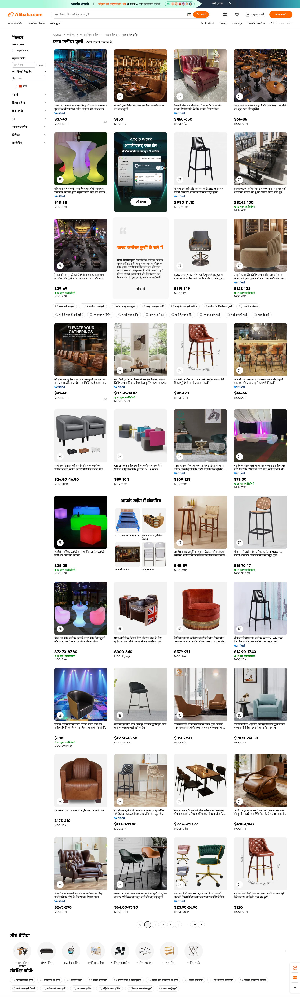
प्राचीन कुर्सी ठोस (193, 980)
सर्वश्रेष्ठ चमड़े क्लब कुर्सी (221, 980)
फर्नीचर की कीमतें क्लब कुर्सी (218, 306)
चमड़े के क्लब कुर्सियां (181, 314)
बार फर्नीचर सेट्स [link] (130, 34)
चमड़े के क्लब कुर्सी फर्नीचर (184, 306)
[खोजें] (201, 14)
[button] (189, 14)
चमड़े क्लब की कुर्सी (237, 314)
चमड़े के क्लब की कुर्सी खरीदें (68, 314)
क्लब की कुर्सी (261, 314)
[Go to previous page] (140, 924)
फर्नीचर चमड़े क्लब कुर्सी (123, 306)
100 (194, 924)
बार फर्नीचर (111, 34)
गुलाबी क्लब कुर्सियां (128, 314)
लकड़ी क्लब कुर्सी (98, 980)
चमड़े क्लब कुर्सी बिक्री (153, 306)
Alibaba (57, 34)
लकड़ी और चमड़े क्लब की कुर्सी (163, 980)
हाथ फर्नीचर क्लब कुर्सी (93, 306)
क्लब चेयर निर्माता (248, 306)
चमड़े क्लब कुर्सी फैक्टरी (23, 988)
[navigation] (29, 480)
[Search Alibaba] (119, 14)
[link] (295, 968)
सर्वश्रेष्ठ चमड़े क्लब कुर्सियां (253, 980)
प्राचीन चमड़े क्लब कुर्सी (54, 988)
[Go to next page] (201, 924)
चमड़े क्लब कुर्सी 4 (82, 988)
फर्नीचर (70, 34)
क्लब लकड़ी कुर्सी (168, 988)
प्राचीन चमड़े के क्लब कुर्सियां (127, 980)
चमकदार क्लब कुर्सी (210, 314)
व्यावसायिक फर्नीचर (90, 34)
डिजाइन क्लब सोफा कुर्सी (140, 988)
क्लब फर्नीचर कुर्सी (64, 306)
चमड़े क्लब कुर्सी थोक (100, 314)
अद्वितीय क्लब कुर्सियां (109, 988)
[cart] (237, 15)
